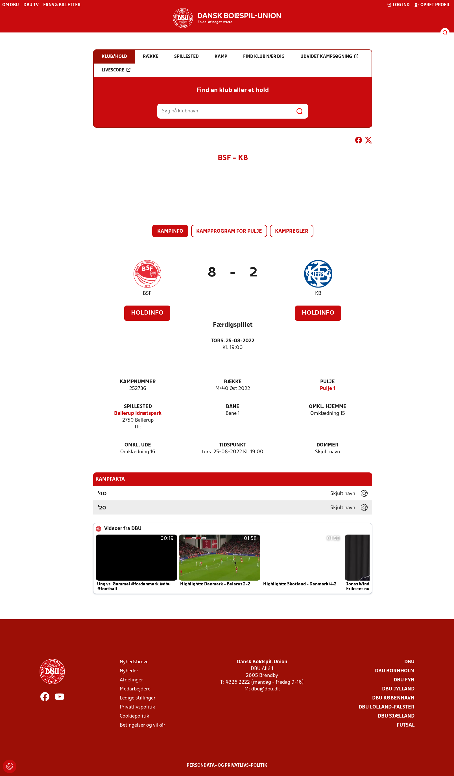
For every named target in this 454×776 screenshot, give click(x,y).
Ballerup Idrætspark (137, 413)
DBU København (393, 698)
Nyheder (129, 671)
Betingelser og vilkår (142, 725)
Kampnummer (138, 382)
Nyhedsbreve (134, 662)
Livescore (116, 70)
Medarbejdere (135, 689)
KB (318, 293)
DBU (409, 662)
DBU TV (31, 5)
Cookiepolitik (134, 716)
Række (233, 382)
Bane (232, 406)
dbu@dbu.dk (265, 689)
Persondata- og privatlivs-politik (227, 766)
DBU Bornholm (394, 671)
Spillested (138, 406)
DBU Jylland (398, 689)
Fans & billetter (61, 5)
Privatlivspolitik (137, 707)
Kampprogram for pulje (229, 231)
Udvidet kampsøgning (329, 56)
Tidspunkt (232, 445)
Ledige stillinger (138, 698)
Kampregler (291, 231)
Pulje (327, 382)
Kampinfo (170, 231)
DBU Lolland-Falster (386, 707)
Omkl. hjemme (327, 406)
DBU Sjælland (396, 716)
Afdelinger (131, 680)
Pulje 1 (327, 388)
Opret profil (432, 4)
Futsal (405, 725)
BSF (147, 293)
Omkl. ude (138, 445)
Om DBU (10, 5)
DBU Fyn (404, 680)
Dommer (328, 445)
